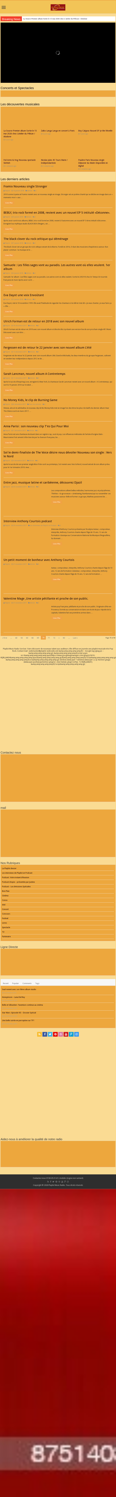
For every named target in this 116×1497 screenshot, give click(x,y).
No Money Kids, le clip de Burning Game (30, 400)
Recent (6, 949)
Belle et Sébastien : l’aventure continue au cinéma (22, 970)
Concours (6, 879)
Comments (27, 949)
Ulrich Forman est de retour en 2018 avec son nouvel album (44, 321)
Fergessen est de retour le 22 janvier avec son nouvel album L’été (47, 347)
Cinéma (5, 861)
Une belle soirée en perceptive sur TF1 (18, 986)
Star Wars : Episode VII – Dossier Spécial (19, 978)
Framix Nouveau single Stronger (25, 186)
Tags (37, 949)
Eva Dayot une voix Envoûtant (24, 295)
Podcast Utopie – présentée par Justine (18, 847)
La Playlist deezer (9, 834)
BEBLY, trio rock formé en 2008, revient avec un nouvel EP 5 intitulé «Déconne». (57, 212)
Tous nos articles (35, 404)
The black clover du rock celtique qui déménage (36, 239)
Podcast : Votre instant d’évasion (15, 843)
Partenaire (6, 902)
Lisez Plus (9, 203)
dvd (3, 870)
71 (49, 638)
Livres (4, 888)
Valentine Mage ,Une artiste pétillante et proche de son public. (46, 598)
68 (32, 638)
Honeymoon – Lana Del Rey (13, 962)
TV (3, 897)
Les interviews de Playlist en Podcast (43, 525)
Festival (5, 883)
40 (16, 638)
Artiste (29, 191)
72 (54, 638)
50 (22, 638)
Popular (15, 949)
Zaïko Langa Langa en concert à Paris (57, 131)
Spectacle (6, 893)
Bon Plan (5, 856)
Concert (5, 874)
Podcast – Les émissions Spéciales (16, 852)
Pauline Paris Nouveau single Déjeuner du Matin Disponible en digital (93, 163)
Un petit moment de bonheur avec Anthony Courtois (39, 560)
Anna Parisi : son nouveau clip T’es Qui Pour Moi (36, 426)
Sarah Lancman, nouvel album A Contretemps (34, 374)
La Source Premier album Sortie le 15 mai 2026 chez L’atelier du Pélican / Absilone (55, 19)
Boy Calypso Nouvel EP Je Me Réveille (95, 131)
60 (27, 638)
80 (64, 638)
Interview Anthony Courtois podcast (28, 521)
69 (38, 638)
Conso (4, 865)
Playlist (7, 191)
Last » (75, 638)
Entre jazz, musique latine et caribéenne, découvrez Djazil (43, 482)
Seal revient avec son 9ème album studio (19, 955)
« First (4, 638)
